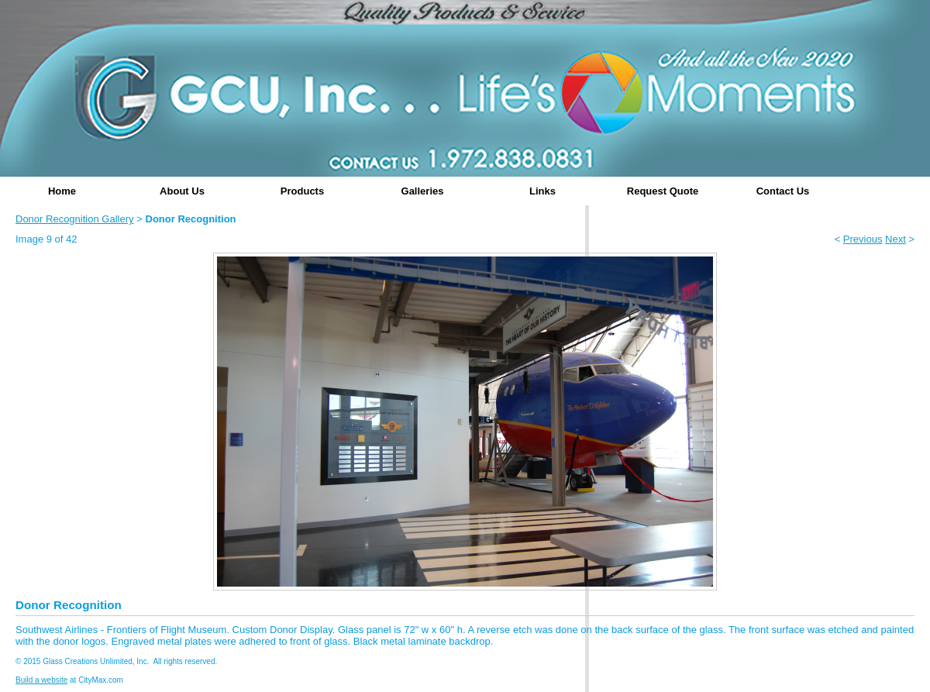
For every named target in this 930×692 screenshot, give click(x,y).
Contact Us (783, 191)
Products (302, 191)
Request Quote (662, 191)
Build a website (41, 680)
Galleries (422, 191)
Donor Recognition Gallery (74, 219)
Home (62, 191)
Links (542, 191)
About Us (182, 191)
